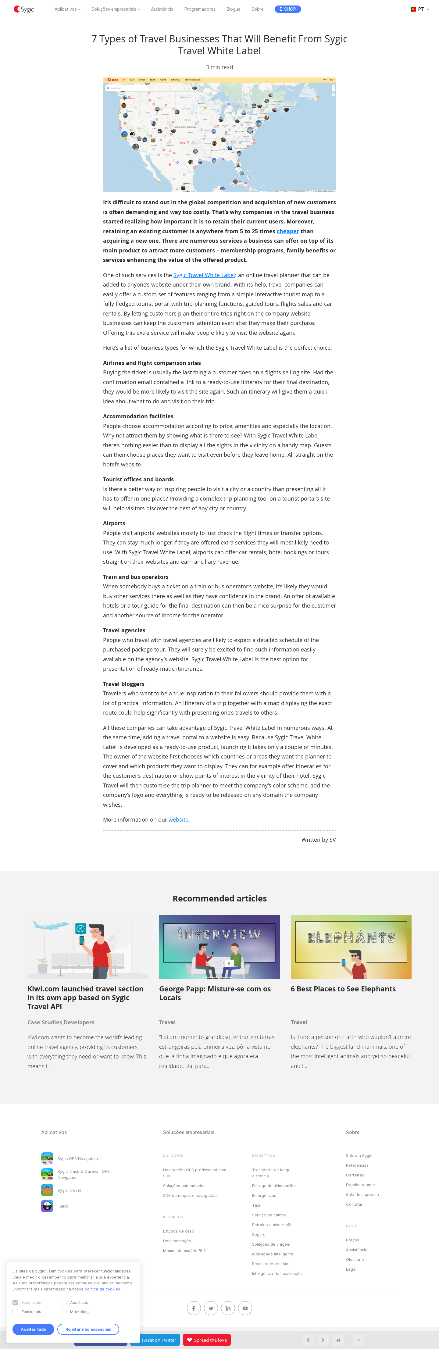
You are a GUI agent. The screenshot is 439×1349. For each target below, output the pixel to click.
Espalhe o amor (360, 1184)
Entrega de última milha (274, 1185)
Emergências (264, 1195)
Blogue (234, 9)
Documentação (177, 1240)
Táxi (256, 1205)
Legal (351, 1269)
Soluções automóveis (183, 1185)
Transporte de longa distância (271, 1172)
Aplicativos (66, 9)
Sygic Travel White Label (204, 275)
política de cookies (102, 1289)
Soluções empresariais (113, 9)
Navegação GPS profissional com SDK (194, 1172)
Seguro (259, 1234)
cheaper (288, 231)
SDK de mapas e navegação (190, 1195)
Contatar (354, 1204)
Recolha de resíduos (271, 1263)
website (178, 819)
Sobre (258, 9)
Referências (357, 1165)
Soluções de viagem (271, 1244)
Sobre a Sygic (359, 1155)
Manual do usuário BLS (184, 1250)
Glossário (355, 1259)
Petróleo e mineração (272, 1224)
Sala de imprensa (362, 1194)
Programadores (200, 9)
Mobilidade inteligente (272, 1253)
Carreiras (355, 1174)
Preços (352, 1239)
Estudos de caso (178, 1231)
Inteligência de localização (277, 1273)
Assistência (162, 9)
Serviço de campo (269, 1214)
